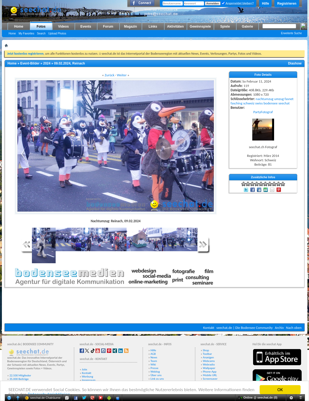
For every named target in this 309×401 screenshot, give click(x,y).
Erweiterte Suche (291, 33)
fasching (236, 103)
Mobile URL (210, 375)
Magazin (130, 26)
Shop (206, 350)
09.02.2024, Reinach (69, 63)
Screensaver (210, 378)
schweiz (248, 103)
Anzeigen (208, 357)
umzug (279, 99)
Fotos (41, 26)
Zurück (110, 75)
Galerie (247, 26)
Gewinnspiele (200, 26)
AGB (153, 354)
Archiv (279, 328)
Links (153, 26)
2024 (46, 63)
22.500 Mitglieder (20, 375)
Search (41, 33)
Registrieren (286, 3)
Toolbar (207, 354)
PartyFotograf (263, 112)
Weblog (155, 371)
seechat (284, 103)
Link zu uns (157, 378)
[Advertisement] (154, 307)
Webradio (209, 364)
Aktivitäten (175, 26)
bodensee (270, 103)
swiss (259, 103)
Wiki (153, 364)
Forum (108, 26)
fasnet (289, 99)
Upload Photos (57, 33)
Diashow (294, 63)
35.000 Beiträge (19, 379)
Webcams (209, 361)
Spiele (225, 26)
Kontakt (208, 328)
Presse (154, 368)
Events (85, 26)
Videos (63, 26)
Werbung (87, 376)
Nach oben (294, 328)
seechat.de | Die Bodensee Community (245, 328)
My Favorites (26, 33)
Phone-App (210, 371)
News (154, 357)
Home (18, 26)
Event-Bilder (30, 63)
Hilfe (265, 3)
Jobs (84, 369)
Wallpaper (209, 368)
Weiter (122, 75)
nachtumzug (265, 99)
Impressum (88, 380)
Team (154, 361)
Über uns (156, 375)
